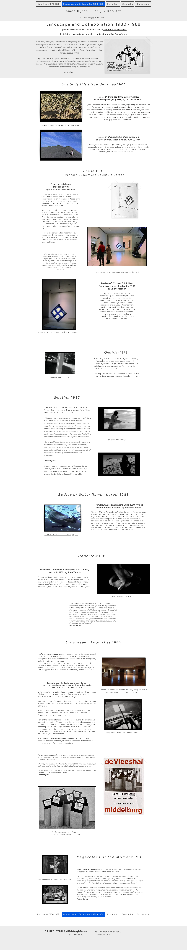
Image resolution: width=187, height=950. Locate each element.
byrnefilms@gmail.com (92, 17)
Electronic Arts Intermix (115, 29)
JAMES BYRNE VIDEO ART (63, 931)
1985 (93, 84)
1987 (66, 398)
